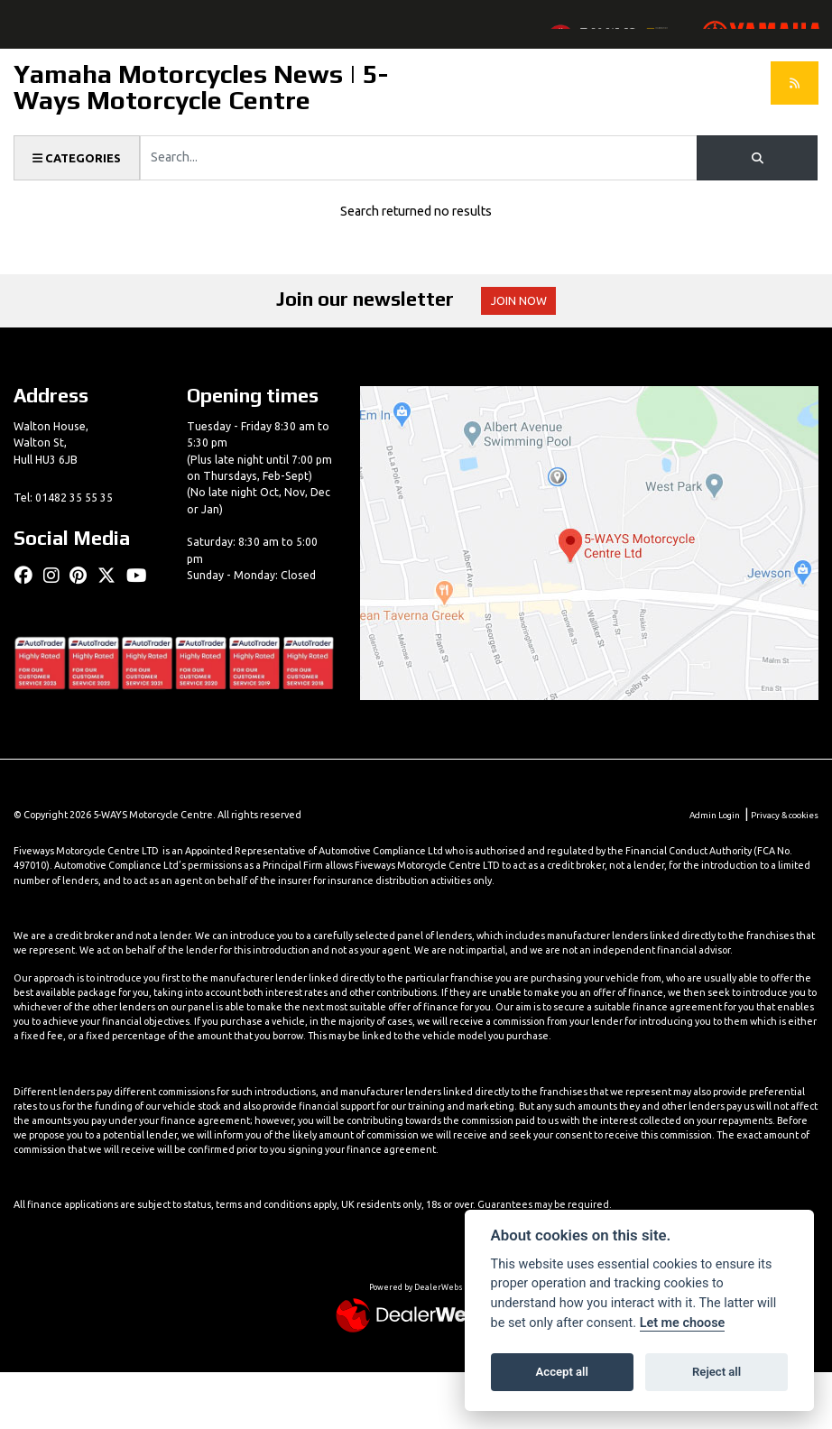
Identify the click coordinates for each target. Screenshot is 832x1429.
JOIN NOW (528, 336)
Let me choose (683, 1323)
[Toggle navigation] (26, 41)
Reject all (716, 1371)
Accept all (562, 1371)
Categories (80, 192)
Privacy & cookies (780, 871)
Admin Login (703, 871)
